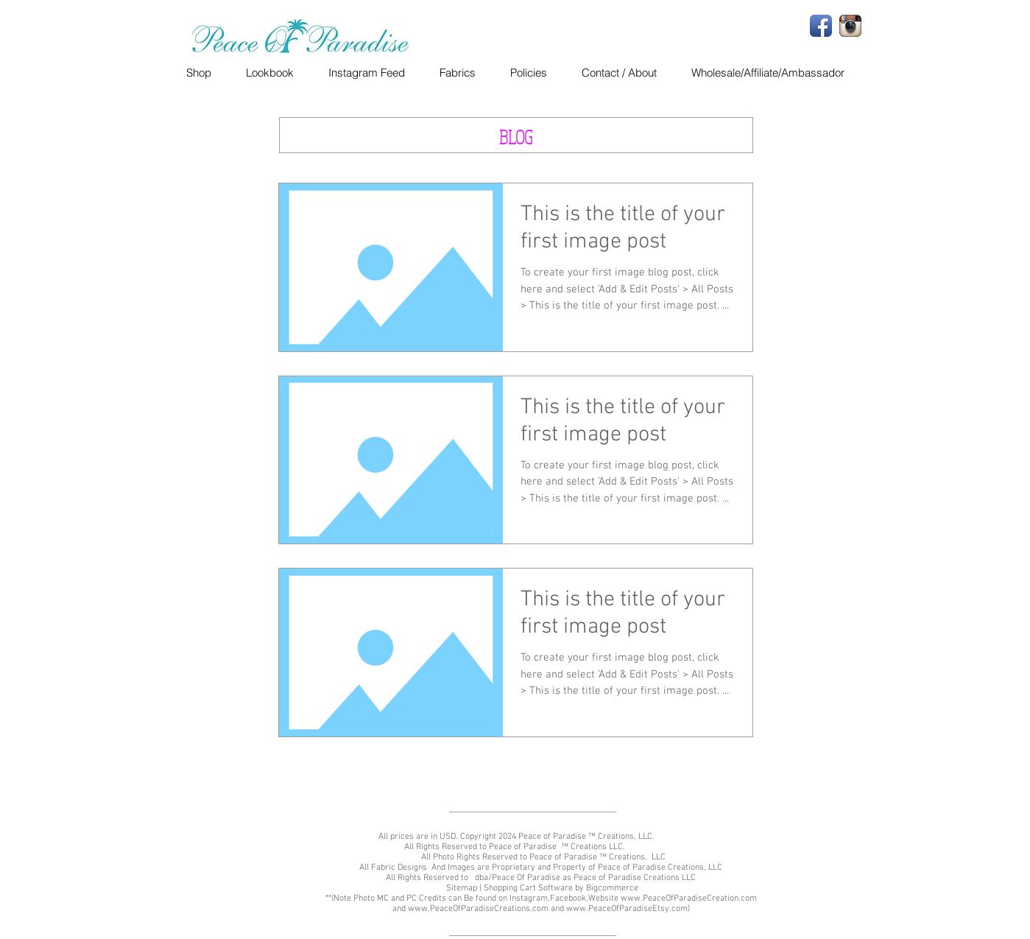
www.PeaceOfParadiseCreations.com (478, 909)
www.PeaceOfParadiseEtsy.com (627, 909)
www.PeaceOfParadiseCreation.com (689, 898)
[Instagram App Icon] (850, 26)
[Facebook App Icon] (821, 26)
